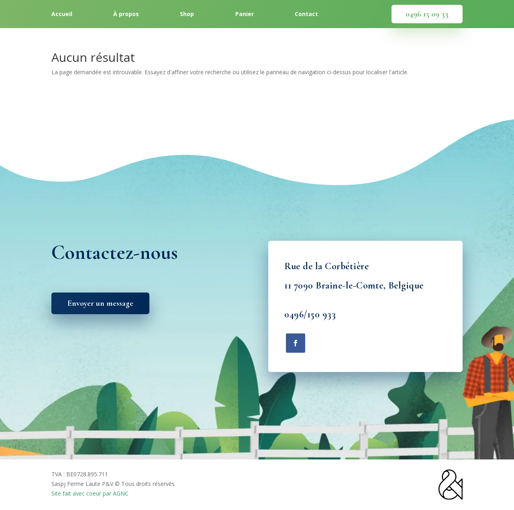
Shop (187, 14)
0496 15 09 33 (427, 14)
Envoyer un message (100, 303)
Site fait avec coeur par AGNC (89, 493)
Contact (306, 14)
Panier (244, 14)
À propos (126, 14)
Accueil (61, 14)
